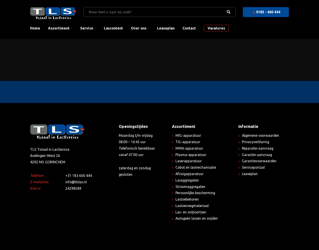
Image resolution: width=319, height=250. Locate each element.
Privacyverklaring (255, 142)
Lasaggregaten (187, 180)
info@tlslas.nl (76, 182)
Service (86, 28)
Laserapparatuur (188, 161)
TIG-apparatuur (187, 142)
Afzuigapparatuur (189, 174)
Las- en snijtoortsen (191, 212)
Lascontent (113, 28)
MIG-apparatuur (188, 135)
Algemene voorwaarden (261, 135)
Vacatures (216, 28)
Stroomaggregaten (190, 187)
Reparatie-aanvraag (258, 148)
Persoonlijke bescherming (195, 193)
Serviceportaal (253, 167)
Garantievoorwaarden (259, 161)
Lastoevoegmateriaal (192, 206)
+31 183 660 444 (78, 176)
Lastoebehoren (187, 199)
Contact (189, 28)
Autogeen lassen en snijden (197, 218)
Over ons (138, 28)
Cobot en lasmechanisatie (196, 167)
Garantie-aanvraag (257, 155)
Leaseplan (166, 28)
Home (35, 28)
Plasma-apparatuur (190, 155)
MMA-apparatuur (189, 148)
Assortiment (59, 28)
